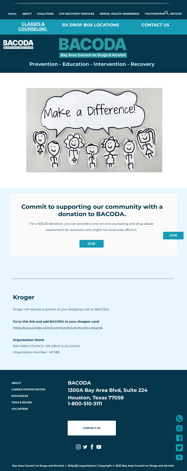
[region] (94, 130)
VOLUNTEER (19, 408)
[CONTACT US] (92, 428)
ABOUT (16, 383)
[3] (179, 457)
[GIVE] (173, 235)
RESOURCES (19, 395)
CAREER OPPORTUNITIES (28, 389)
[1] (179, 428)
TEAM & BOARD (21, 402)
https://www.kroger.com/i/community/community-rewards (58, 328)
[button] (26, 13)
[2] (179, 438)
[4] (179, 447)
